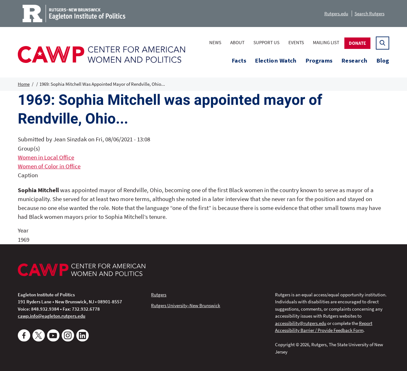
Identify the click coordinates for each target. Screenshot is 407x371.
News (215, 42)
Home (24, 84)
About (237, 42)
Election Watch (276, 60)
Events (296, 42)
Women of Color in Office (49, 166)
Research (354, 60)
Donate (357, 43)
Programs (319, 60)
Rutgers (158, 295)
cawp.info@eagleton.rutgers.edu (51, 316)
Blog (382, 60)
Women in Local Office (46, 157)
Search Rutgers (369, 13)
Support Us (266, 42)
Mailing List (326, 42)
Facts (239, 60)
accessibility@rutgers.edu (300, 323)
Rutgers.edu (336, 13)
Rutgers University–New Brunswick (185, 305)
